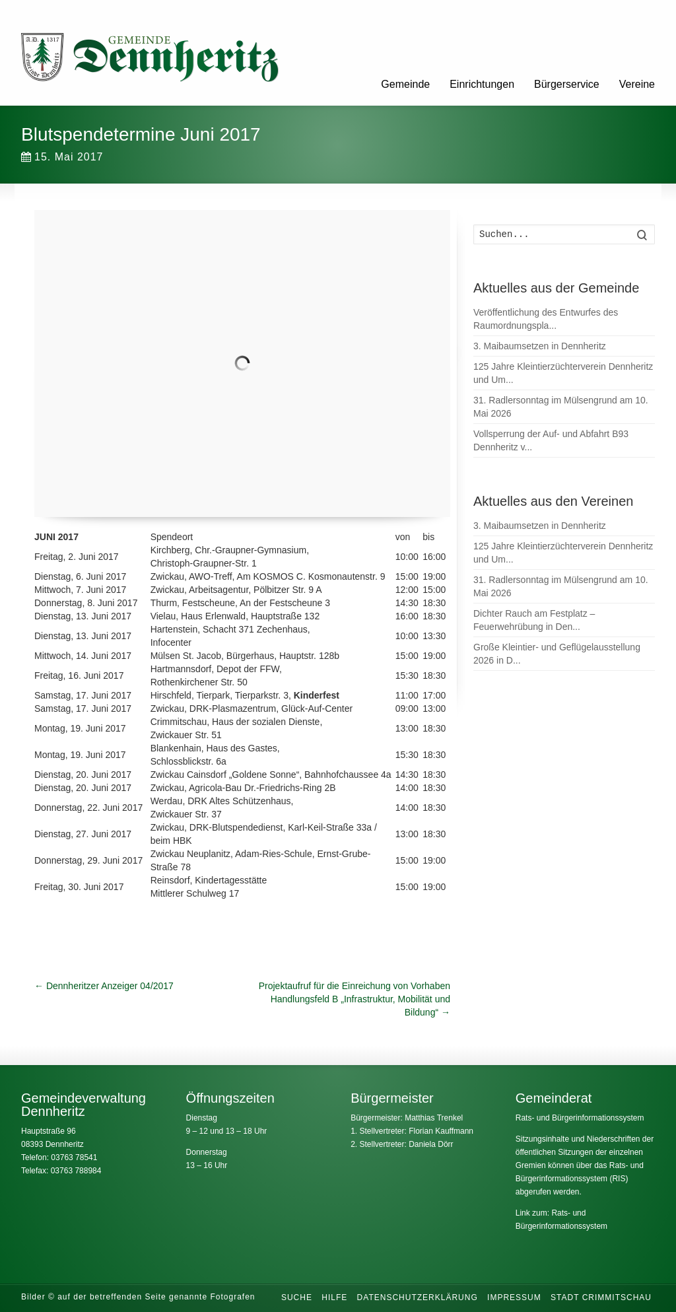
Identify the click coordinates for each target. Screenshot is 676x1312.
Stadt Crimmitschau (601, 1297)
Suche (296, 1297)
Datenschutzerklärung (417, 1297)
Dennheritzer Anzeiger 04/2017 (104, 986)
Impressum (514, 1297)
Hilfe (334, 1297)
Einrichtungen (482, 84)
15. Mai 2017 (62, 156)
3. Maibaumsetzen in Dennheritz (539, 346)
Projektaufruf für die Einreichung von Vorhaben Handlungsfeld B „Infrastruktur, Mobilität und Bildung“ (354, 999)
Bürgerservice (566, 84)
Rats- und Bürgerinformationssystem (580, 1117)
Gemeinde (405, 84)
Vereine (637, 84)
